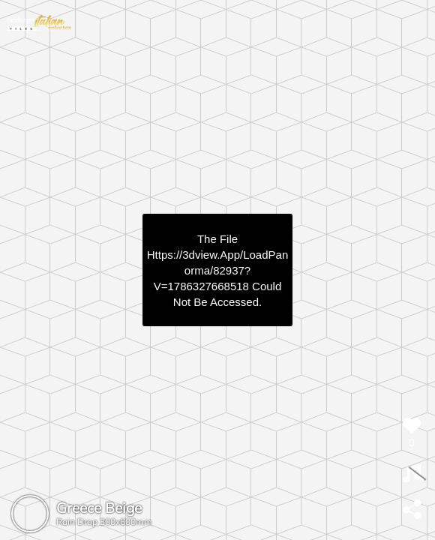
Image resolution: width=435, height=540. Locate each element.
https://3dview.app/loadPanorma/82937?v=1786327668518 (217, 270)
